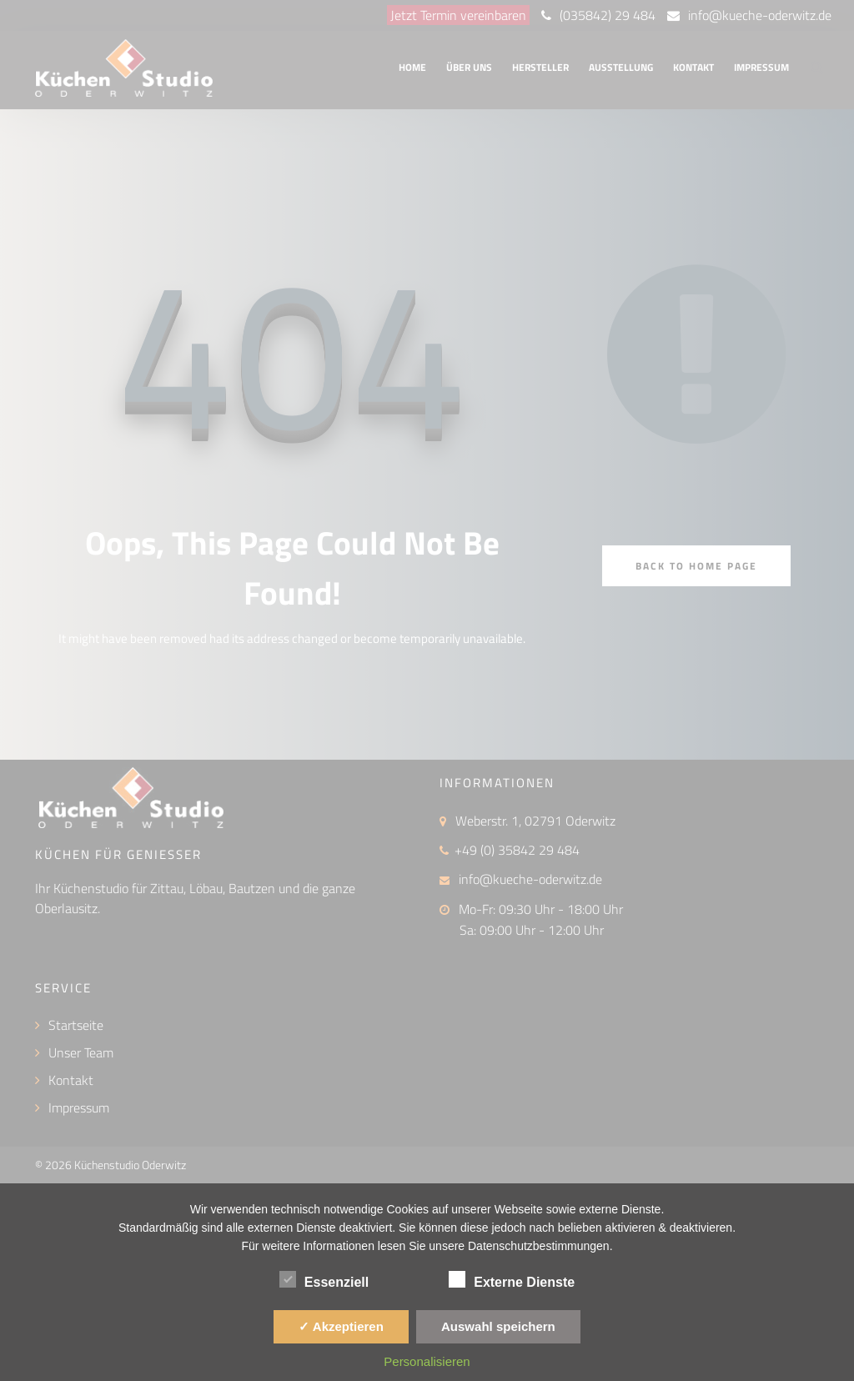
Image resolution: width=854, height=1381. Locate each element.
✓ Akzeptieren (341, 1326)
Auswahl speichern (498, 1326)
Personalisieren (427, 1361)
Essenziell (324, 1279)
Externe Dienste (512, 1279)
